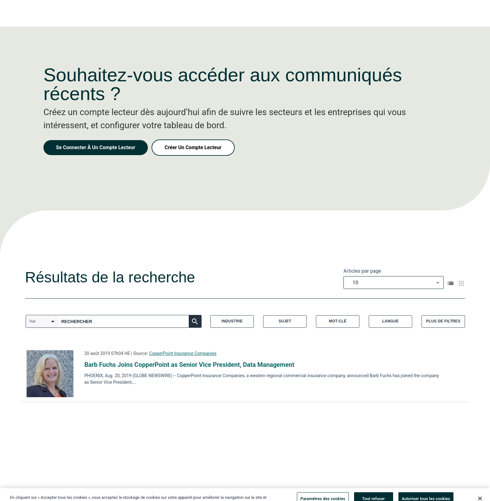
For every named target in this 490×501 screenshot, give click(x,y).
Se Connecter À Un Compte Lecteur (95, 147)
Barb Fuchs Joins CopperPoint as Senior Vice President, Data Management (189, 364)
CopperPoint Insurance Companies (183, 353)
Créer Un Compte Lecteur (193, 147)
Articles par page (362, 271)
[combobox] (393, 282)
